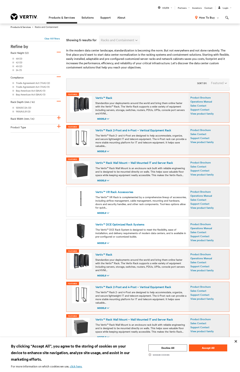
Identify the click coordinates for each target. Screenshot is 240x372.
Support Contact (199, 112)
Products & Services (62, 17)
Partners (182, 7)
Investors (197, 7)
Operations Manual (201, 104)
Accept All (208, 348)
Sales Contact (198, 108)
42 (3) (19, 62)
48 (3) (19, 58)
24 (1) (19, 70)
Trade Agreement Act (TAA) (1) (33, 86)
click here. (76, 366)
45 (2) (19, 66)
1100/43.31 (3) (23, 111)
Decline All (167, 348)
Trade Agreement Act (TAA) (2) (33, 83)
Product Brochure (200, 100)
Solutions (88, 17)
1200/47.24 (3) (23, 107)
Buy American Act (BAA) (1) (30, 90)
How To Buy (207, 17)
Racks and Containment (119, 40)
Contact (208, 7)
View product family (202, 116)
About (121, 17)
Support (105, 17)
